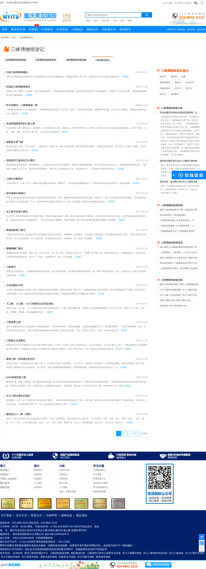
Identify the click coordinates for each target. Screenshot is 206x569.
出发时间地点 (99, 470)
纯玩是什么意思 (100, 483)
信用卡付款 (64, 470)
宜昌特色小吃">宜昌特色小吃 (173, 306)
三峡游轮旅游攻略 (59, 553)
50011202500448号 (23, 537)
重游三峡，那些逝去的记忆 (20, 359)
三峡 (115, 20)
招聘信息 (66, 515)
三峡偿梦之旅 (13, 322)
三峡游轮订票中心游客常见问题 (104, 553)
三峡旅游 (77, 29)
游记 (14, 37)
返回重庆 (175, 94)
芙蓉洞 (174, 76)
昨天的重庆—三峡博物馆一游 (21, 105)
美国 (130, 20)
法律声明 (51, 515)
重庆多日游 (18, 29)
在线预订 (5, 474)
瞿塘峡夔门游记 (14, 248)
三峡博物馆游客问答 (172, 108)
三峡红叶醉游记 (14, 178)
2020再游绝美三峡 (16, 377)
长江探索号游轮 (30, 556)
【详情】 (125, 77)
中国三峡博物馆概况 (17, 72)
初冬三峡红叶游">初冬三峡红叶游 (175, 300)
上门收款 (63, 487)
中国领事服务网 (44, 537)
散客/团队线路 (99, 491)
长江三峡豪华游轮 (132, 553)
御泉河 (178, 82)
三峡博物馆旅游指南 (15, 60)
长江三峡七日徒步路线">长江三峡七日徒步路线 (181, 295)
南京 (122, 20)
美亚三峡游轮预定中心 (36, 553)
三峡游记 (11, 266)
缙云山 (163, 94)
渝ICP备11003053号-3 (57, 534)
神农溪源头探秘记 (15, 193)
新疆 (88, 20)
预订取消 (5, 483)
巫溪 (183, 76)
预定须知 (81, 515)
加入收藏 (168, 3)
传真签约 (38, 474)
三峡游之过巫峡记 (15, 340)
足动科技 (17, 553)
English (188, 3)
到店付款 (63, 478)
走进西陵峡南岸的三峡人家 (20, 123)
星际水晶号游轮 (48, 556)
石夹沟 (178, 88)
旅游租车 (125, 29)
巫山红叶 (190, 82)
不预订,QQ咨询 (8, 478)
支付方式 (21, 515)
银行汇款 (63, 483)
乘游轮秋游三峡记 (15, 230)
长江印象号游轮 (85, 556)
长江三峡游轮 (176, 553)
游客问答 (171, 29)
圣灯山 (189, 88)
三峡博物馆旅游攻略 (76, 60)
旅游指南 (181, 29)
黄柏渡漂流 (165, 82)
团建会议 (92, 29)
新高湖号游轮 (103, 556)
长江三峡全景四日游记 (18, 395)
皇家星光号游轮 (67, 556)
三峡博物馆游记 (26, 37)
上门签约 (38, 483)
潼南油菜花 (165, 88)
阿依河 (163, 76)
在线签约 (38, 478)
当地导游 (62, 29)
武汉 (96, 20)
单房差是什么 (99, 478)
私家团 (34, 28)
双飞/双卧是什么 (100, 487)
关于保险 (97, 474)
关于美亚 (179, 3)
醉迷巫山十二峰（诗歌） (19, 414)
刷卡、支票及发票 (67, 491)
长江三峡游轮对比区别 (155, 553)
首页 (5, 29)
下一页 (134, 433)
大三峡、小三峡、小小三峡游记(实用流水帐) (29, 303)
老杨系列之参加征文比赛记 (20, 160)
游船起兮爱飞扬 (14, 142)
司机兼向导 (109, 29)
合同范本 (38, 487)
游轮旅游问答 (78, 553)
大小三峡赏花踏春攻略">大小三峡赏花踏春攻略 (181, 290)
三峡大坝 (105, 20)
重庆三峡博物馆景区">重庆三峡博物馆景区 (179, 284)
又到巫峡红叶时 (14, 285)
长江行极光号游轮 (10, 556)
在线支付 (63, 474)
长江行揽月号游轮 (194, 553)
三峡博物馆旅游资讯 (45, 60)
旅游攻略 (201, 29)
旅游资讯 (191, 29)
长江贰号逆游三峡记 (17, 211)
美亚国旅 (5, 37)
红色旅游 (47, 29)
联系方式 (36, 515)
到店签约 (38, 470)
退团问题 (5, 487)
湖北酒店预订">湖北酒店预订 (173, 215)
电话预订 (5, 470)
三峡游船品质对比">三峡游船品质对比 (177, 231)
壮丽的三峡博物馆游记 (18, 86)
